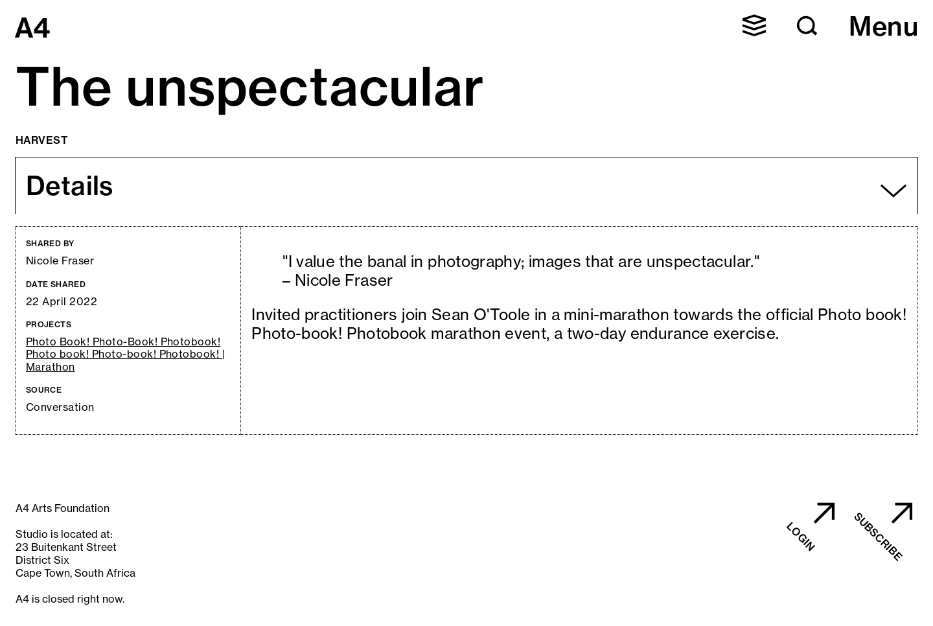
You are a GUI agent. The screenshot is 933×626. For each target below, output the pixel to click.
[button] (754, 25)
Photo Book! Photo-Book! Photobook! (123, 342)
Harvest (42, 139)
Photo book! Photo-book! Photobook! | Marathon (125, 360)
